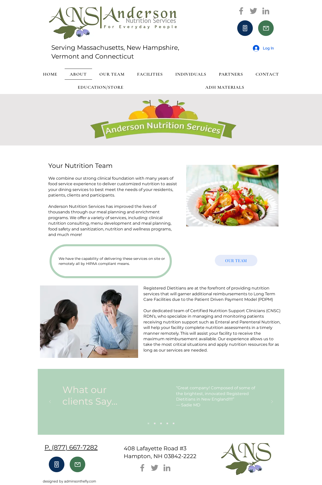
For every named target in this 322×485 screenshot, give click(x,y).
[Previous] (50, 402)
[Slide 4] (167, 423)
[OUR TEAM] (236, 260)
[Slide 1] (148, 423)
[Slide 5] (173, 423)
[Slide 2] (154, 423)
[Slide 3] (161, 423)
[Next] (272, 402)
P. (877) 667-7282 (71, 447)
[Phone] (245, 28)
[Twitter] (253, 11)
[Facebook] (241, 11)
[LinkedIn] (266, 11)
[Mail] (266, 28)
